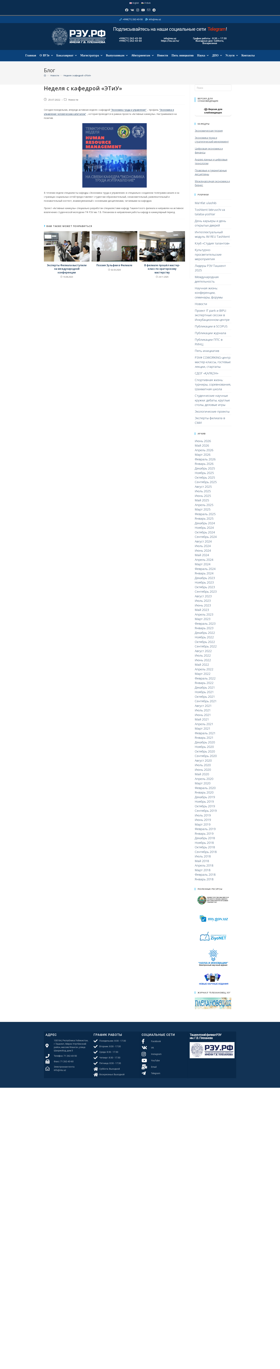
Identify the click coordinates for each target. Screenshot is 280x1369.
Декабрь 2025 (205, 473)
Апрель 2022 (204, 673)
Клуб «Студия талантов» (212, 248)
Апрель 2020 (204, 783)
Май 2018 (202, 865)
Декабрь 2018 (205, 842)
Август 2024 (203, 546)
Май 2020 (202, 779)
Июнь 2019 (203, 824)
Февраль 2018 (205, 879)
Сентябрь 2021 (206, 705)
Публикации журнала (210, 337)
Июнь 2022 (203, 664)
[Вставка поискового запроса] (213, 92)
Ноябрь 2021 (204, 696)
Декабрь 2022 (205, 637)
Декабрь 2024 (205, 527)
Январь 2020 (204, 797)
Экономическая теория (209, 135)
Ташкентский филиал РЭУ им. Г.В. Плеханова (205, 1040)
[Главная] (45, 79)
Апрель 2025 (204, 509)
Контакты (248, 60)
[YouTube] (144, 12)
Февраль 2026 (205, 463)
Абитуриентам (142, 60)
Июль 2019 (203, 820)
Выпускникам (117, 60)
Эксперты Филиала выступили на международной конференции (66, 273)
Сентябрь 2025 (206, 486)
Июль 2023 (203, 605)
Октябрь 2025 (205, 482)
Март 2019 (202, 829)
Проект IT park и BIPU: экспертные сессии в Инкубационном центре (212, 319)
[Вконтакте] (128, 12)
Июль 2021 (203, 715)
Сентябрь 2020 (206, 760)
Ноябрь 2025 (204, 477)
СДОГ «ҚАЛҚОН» (206, 378)
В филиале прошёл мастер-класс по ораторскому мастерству (162, 273)
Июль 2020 (203, 769)
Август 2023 (203, 600)
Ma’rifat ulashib (205, 207)
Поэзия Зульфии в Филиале (114, 269)
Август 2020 (203, 765)
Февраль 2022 (205, 683)
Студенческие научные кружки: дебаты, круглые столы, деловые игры (212, 404)
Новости (162, 60)
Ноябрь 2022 (204, 642)
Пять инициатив (183, 60)
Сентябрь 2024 (206, 541)
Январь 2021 (204, 742)
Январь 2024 (204, 578)
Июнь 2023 (203, 610)
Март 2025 (202, 514)
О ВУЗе (46, 60)
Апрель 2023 (204, 619)
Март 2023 (202, 623)
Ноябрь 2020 (204, 751)
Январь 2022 (204, 687)
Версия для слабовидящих (213, 115)
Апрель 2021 (204, 728)
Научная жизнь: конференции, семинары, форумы (209, 297)
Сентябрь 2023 (206, 596)
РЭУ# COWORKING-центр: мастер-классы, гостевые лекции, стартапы (213, 366)
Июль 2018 (203, 861)
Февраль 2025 (205, 518)
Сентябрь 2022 (206, 651)
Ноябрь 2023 (204, 587)
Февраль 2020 (205, 792)
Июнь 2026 (203, 445)
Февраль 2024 (205, 573)
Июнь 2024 (203, 555)
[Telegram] (160, 12)
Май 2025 (202, 505)
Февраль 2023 (205, 628)
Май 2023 (202, 614)
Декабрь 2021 (205, 692)
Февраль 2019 (205, 833)
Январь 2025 (204, 523)
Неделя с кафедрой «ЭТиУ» (77, 79)
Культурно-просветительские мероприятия (208, 259)
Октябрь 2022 (205, 646)
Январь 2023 (204, 632)
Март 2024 (202, 569)
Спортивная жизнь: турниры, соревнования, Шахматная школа (213, 388)
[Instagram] (136, 12)
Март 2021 (202, 733)
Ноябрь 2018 (204, 847)
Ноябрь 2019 (204, 806)
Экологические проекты (212, 416)
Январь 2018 (204, 883)
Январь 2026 (204, 468)
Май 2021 (202, 724)
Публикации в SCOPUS (211, 331)
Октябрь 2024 (205, 536)
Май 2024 (202, 559)
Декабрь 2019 (205, 801)
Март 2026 (202, 459)
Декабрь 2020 (205, 746)
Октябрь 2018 (205, 852)
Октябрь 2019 (205, 810)
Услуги (231, 60)
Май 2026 (202, 450)
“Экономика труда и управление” (128, 114)
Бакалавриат (66, 60)
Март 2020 (202, 788)
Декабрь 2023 (205, 582)
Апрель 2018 (204, 870)
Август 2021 (203, 710)
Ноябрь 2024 (204, 532)
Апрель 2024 (204, 564)
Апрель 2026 (204, 454)
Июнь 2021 (203, 719)
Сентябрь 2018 (206, 856)
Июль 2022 (203, 660)
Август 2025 (203, 491)
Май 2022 (202, 669)
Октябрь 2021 (205, 701)
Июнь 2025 (203, 500)
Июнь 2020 (203, 774)
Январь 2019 (204, 838)
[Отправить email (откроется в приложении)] (152, 12)
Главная (30, 60)
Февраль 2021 (205, 737)
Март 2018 (202, 874)
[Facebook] (120, 12)
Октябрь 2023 (205, 591)
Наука (203, 60)
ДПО (217, 60)
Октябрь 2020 (205, 756)
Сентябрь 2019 (206, 815)
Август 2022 (203, 655)
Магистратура (91, 60)
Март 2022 (202, 678)
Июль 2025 (203, 495)
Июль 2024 (203, 550)
